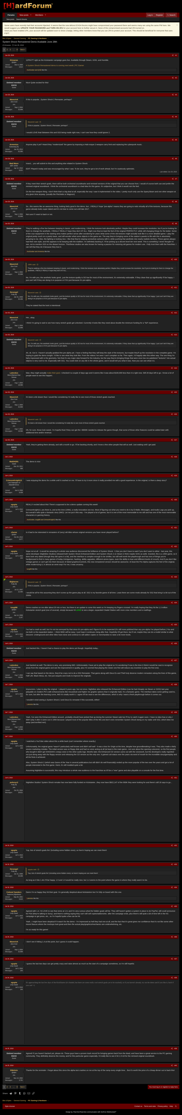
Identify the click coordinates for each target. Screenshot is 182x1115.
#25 (175, 625)
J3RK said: (32, 265)
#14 (175, 368)
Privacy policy (163, 1106)
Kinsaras (7, 45)
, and (41, 520)
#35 (175, 906)
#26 (175, 643)
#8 (176, 201)
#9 (176, 223)
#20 (175, 500)
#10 (175, 259)
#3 (176, 95)
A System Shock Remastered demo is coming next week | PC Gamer (55, 65)
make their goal (53, 373)
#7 (176, 179)
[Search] (171, 15)
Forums (11, 15)
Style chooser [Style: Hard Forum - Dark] (10, 1106)
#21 (175, 528)
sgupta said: (32, 869)
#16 (175, 414)
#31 (175, 778)
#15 (175, 392)
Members (39, 15)
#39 (175, 1048)
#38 (175, 978)
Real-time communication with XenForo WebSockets (98, 1112)
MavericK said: (33, 122)
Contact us (138, 1106)
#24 (175, 603)
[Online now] (4, 579)
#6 (176, 159)
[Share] (172, 55)
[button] (31, 15)
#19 (175, 475)
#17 (175, 440)
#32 (175, 845)
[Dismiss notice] (177, 25)
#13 (175, 335)
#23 (175, 577)
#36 (175, 937)
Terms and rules (150, 1106)
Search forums (21, 19)
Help (171, 1106)
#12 (175, 313)
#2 (176, 78)
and (34, 70)
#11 (175, 287)
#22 (175, 546)
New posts (24, 15)
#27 (175, 660)
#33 (175, 864)
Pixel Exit (76, 1112)
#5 (176, 140)
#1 (176, 55)
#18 (175, 457)
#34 (175, 887)
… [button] (14, 50)
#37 (175, 959)
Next (22, 50)
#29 (175, 712)
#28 (175, 684)
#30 (175, 736)
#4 (176, 117)
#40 (175, 1065)
